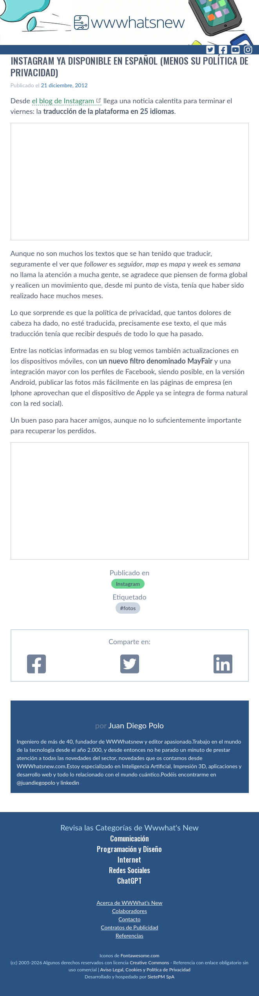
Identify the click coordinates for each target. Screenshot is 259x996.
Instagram (128, 583)
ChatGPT (129, 880)
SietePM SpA (160, 977)
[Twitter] (210, 49)
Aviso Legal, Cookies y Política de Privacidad (145, 970)
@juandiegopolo (36, 782)
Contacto (129, 919)
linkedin (70, 782)
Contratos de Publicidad (129, 927)
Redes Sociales (129, 870)
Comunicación (129, 838)
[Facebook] (223, 49)
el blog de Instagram (63, 100)
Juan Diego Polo (136, 725)
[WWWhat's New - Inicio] (129, 22)
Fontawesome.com (140, 955)
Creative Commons (149, 962)
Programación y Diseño (129, 849)
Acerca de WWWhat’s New (129, 902)
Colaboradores (129, 911)
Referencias (129, 935)
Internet (129, 859)
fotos (129, 608)
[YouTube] (235, 49)
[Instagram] (248, 49)
